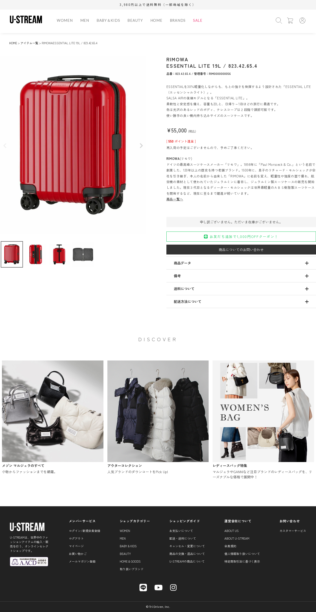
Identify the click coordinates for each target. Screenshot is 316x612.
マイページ (76, 546)
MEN (84, 20)
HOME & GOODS (130, 561)
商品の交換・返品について (187, 553)
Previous (5, 146)
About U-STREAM (236, 538)
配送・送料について (182, 538)
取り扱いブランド (131, 569)
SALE (197, 20)
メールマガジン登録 (82, 561)
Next (141, 146)
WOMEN (65, 20)
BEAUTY (135, 20)
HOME (156, 20)
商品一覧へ (174, 199)
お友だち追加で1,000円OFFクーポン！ (241, 236)
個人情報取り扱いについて (242, 553)
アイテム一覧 (29, 43)
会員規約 (230, 546)
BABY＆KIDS (108, 20)
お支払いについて (181, 530)
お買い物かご (78, 553)
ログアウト (76, 538)
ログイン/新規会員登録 (84, 530)
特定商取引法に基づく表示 (242, 561)
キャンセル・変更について (187, 546)
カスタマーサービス (292, 530)
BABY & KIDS (128, 546)
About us (231, 530)
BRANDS (178, 20)
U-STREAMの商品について (187, 561)
